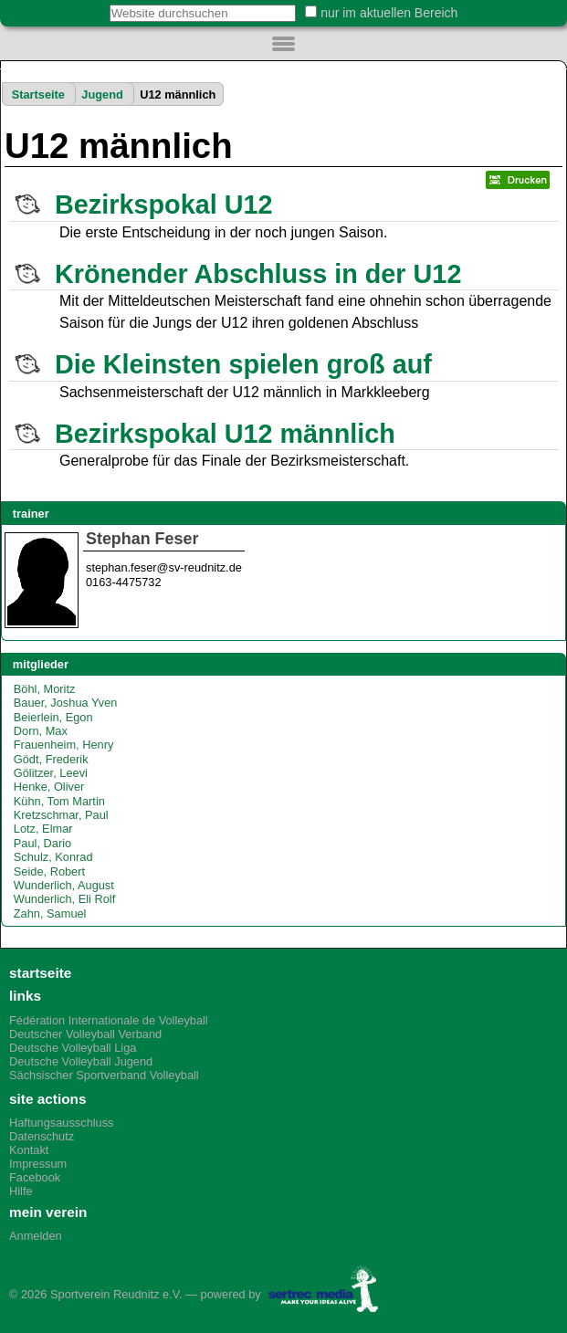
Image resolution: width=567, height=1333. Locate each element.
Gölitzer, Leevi (51, 773)
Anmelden (35, 1236)
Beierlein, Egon (53, 717)
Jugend (102, 94)
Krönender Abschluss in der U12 (258, 274)
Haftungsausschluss (61, 1122)
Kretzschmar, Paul (61, 815)
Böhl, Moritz (45, 689)
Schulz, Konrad (53, 857)
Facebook (34, 1177)
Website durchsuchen (99, 4)
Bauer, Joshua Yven (66, 702)
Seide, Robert (49, 871)
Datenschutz (41, 1136)
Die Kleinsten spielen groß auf (243, 364)
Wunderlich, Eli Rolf (64, 899)
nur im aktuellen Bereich (388, 12)
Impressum (38, 1163)
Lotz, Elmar (43, 828)
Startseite (38, 94)
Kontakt (28, 1150)
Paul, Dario (42, 843)
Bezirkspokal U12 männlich (225, 433)
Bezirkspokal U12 (164, 204)
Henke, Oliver (49, 786)
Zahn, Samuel (50, 913)
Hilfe (21, 1191)
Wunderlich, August (64, 885)
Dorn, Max (41, 731)
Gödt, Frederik (51, 759)
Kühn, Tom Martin (59, 801)
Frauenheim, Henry (64, 744)
